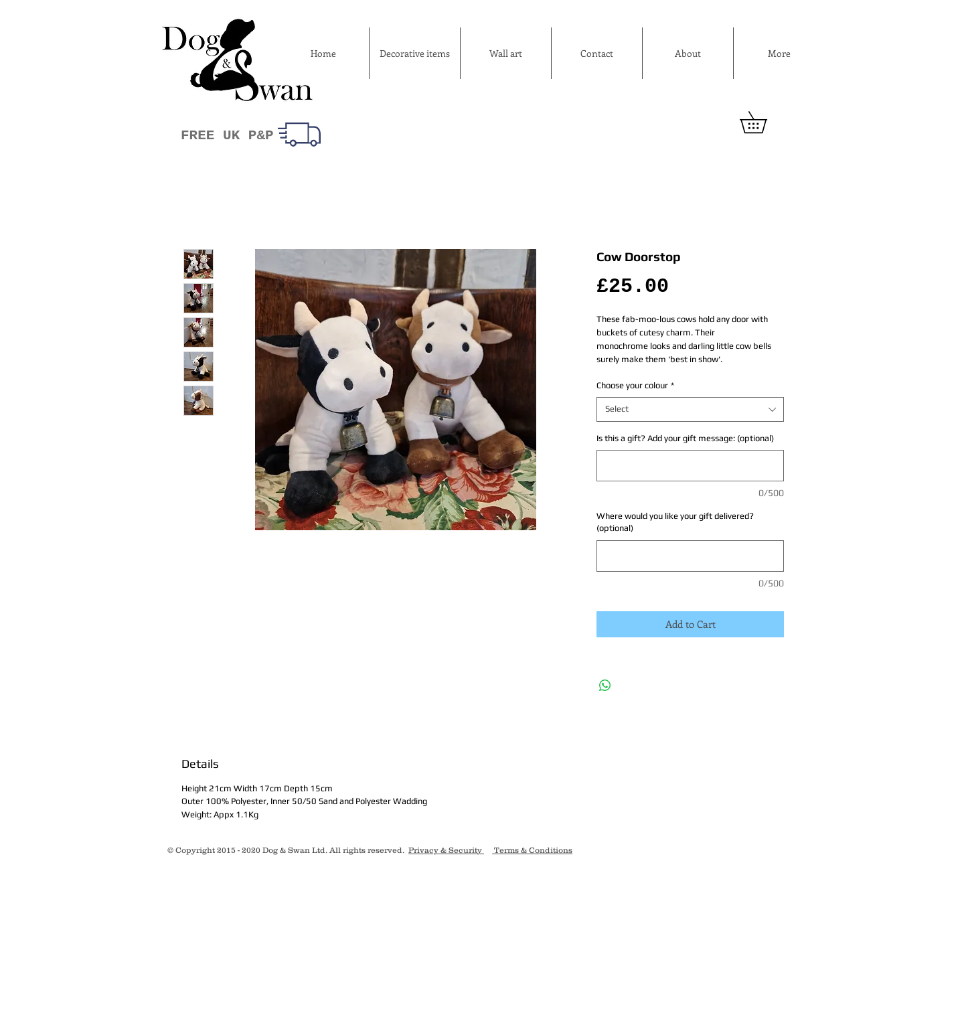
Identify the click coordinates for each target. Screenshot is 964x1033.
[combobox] (690, 409)
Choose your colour (635, 385)
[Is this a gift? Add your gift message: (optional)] (690, 465)
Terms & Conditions (532, 850)
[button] (764, 122)
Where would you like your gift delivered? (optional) (675, 522)
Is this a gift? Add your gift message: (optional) (685, 438)
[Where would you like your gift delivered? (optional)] (690, 556)
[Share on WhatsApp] (605, 686)
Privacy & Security (446, 850)
